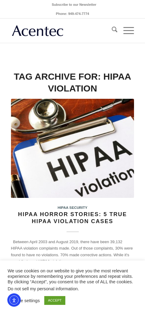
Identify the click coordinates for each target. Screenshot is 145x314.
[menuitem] (74, 4)
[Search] (112, 31)
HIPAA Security (72, 207)
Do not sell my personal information (43, 288)
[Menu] (125, 31)
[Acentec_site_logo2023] (60, 31)
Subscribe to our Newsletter (74, 4)
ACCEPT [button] (55, 300)
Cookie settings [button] (24, 300)
